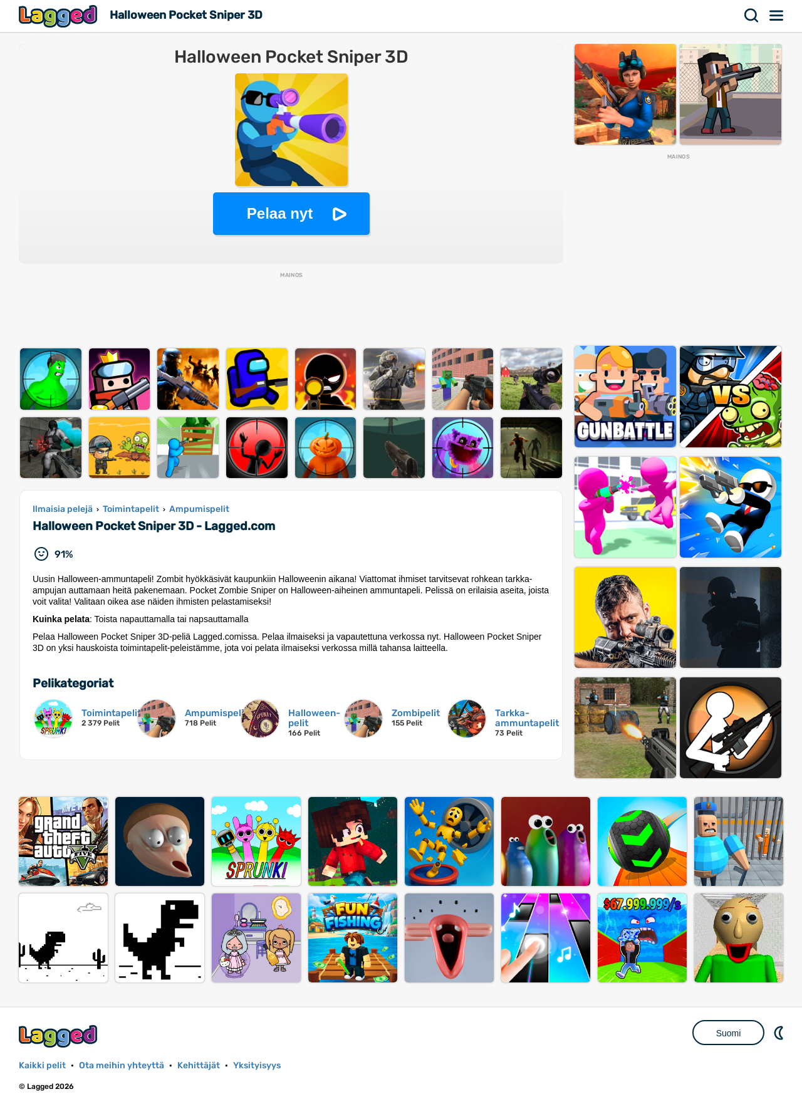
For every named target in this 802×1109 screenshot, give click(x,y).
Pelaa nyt (280, 213)
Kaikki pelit (42, 1065)
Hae (751, 15)
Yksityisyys (257, 1065)
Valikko (776, 15)
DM (780, 1032)
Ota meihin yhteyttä (121, 1065)
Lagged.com (59, 1036)
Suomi (728, 1033)
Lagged (59, 16)
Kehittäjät (198, 1065)
